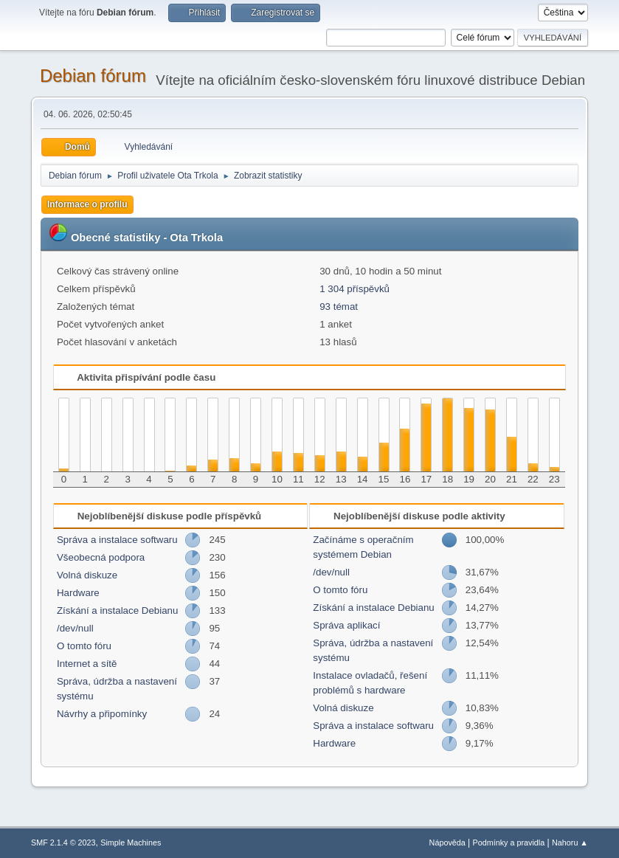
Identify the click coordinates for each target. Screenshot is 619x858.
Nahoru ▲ (570, 842)
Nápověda (447, 842)
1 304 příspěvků (354, 288)
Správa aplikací (346, 625)
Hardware (78, 592)
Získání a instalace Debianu (117, 610)
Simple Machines (130, 842)
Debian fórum (93, 76)
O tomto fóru (84, 645)
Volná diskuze (87, 575)
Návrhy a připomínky (102, 713)
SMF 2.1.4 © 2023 (63, 842)
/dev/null (75, 628)
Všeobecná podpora (101, 557)
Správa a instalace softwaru (117, 539)
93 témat (338, 306)
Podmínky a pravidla (509, 842)
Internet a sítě (87, 663)
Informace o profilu (87, 204)
